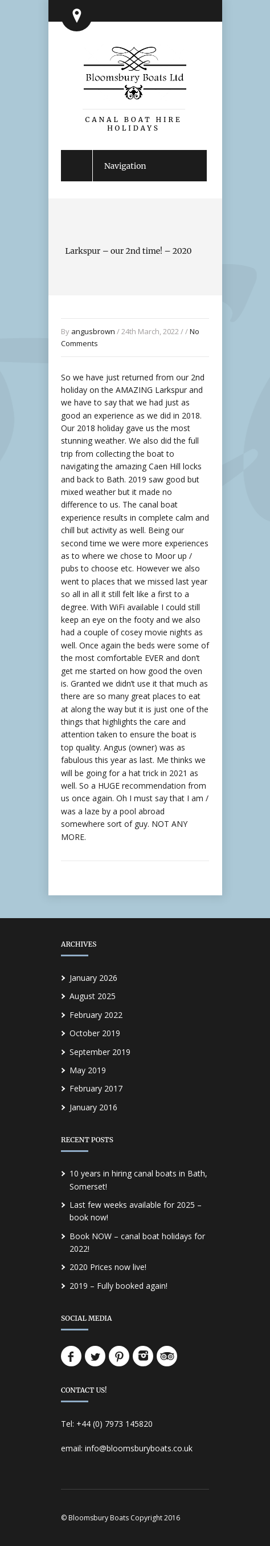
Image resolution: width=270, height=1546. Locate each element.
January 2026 (93, 977)
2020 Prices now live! (107, 1266)
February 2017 (95, 1088)
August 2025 (92, 996)
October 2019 (94, 1033)
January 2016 (93, 1107)
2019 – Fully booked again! (118, 1285)
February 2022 (95, 1014)
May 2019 (87, 1070)
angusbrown (93, 331)
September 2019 (99, 1051)
